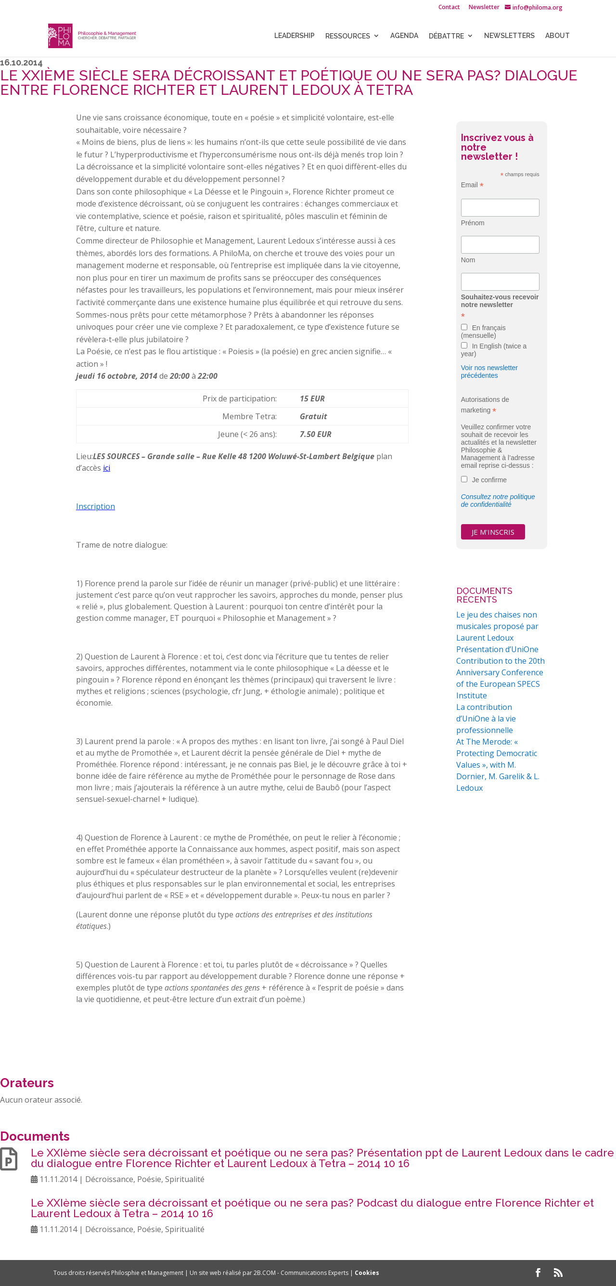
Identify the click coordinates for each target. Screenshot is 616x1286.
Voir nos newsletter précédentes (489, 371)
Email (472, 185)
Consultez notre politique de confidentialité (498, 500)
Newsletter (484, 7)
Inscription (95, 506)
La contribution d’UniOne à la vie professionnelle (486, 718)
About (557, 35)
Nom (468, 260)
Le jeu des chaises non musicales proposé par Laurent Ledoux (497, 626)
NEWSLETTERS (509, 35)
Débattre (446, 36)
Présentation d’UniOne (497, 649)
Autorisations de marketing (485, 405)
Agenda (404, 35)
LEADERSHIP (294, 35)
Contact (449, 7)
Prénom (473, 223)
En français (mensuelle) (483, 331)
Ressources (347, 36)
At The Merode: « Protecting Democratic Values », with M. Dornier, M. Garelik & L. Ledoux (497, 764)
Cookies (367, 1273)
